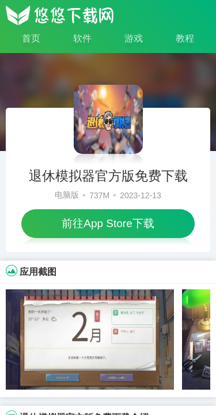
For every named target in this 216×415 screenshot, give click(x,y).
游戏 (133, 38)
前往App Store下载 (108, 223)
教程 (185, 38)
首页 (31, 38)
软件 (82, 38)
